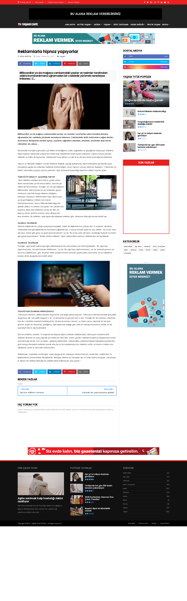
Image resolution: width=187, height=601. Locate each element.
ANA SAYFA (70, 24)
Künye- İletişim (73, 2)
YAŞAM (107, 24)
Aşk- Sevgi (126, 477)
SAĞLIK (97, 24)
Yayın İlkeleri (164, 523)
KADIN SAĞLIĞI (137, 24)
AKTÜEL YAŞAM (83, 24)
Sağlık (125, 508)
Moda (125, 500)
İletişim (154, 523)
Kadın (125, 496)
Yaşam (62, 56)
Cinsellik (126, 480)
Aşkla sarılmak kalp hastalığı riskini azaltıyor (40, 500)
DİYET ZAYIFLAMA (121, 24)
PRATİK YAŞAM (153, 24)
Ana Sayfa (39, 2)
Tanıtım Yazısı (143, 523)
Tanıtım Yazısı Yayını (55, 2)
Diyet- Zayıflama (129, 484)
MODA (165, 24)
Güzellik (126, 492)
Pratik (125, 504)
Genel (125, 488)
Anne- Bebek (127, 473)
